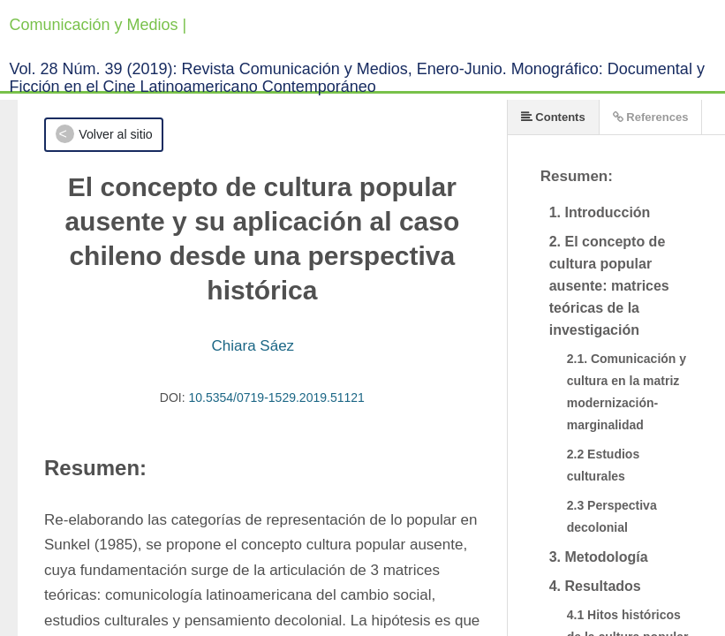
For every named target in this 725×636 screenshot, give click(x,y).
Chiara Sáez (253, 345)
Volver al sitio (115, 134)
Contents (553, 117)
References (651, 117)
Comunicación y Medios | (98, 25)
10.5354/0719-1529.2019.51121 (277, 397)
